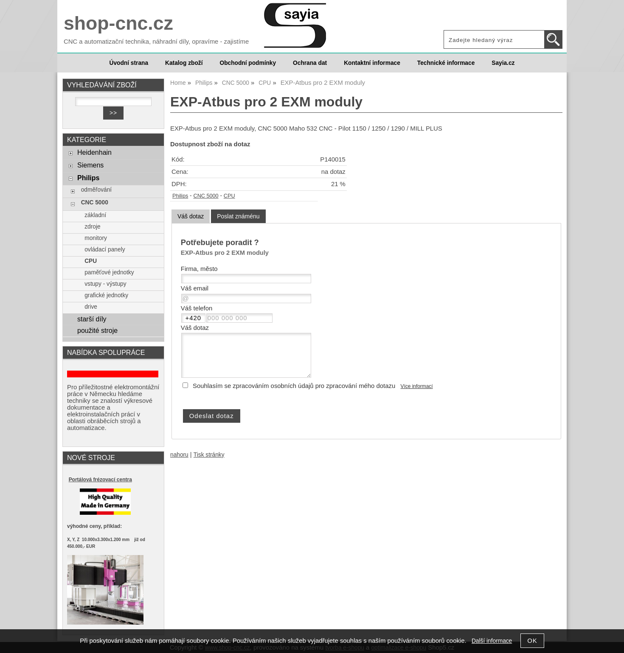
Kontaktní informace (372, 63)
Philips (180, 196)
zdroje (92, 226)
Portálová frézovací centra (100, 480)
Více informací (417, 386)
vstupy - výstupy (105, 284)
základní (95, 215)
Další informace (492, 641)
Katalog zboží (183, 63)
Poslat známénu (238, 216)
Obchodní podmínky (247, 63)
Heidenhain (94, 152)
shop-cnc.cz (118, 23)
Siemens (90, 165)
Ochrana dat (310, 63)
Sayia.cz (503, 63)
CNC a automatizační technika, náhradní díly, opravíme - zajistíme (156, 41)
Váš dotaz (190, 216)
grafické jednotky (106, 295)
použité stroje (97, 330)
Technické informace (446, 63)
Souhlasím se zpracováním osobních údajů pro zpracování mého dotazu (294, 385)
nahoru (179, 455)
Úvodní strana (129, 63)
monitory (95, 238)
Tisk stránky (209, 455)
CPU (229, 196)
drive (90, 307)
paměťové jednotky (109, 272)
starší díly (92, 319)
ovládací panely (104, 249)
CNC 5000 (206, 196)
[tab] (190, 216)
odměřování (96, 190)
